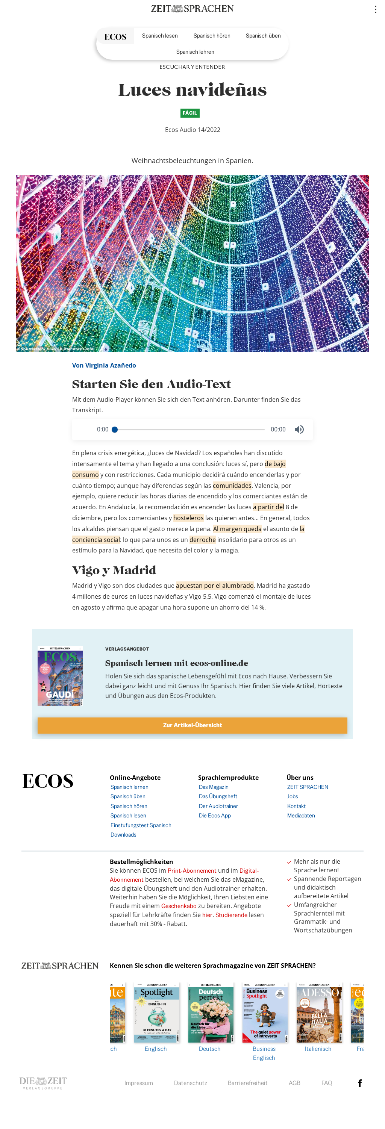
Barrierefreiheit (248, 1081)
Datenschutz (190, 1081)
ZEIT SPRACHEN (307, 786)
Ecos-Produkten (192, 696)
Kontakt (296, 806)
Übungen (131, 696)
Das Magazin (214, 786)
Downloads (123, 834)
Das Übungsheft (218, 796)
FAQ (326, 1081)
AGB (294, 1081)
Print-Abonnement (192, 871)
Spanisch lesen (160, 35)
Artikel (305, 686)
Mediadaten (301, 815)
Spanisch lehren (195, 51)
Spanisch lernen (130, 786)
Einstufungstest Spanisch (141, 825)
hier (207, 915)
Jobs (292, 796)
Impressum (138, 1081)
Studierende (231, 915)
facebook (360, 1081)
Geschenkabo (179, 906)
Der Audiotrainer (218, 806)
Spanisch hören (212, 35)
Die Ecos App (215, 815)
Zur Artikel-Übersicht (192, 725)
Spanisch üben (263, 35)
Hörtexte (330, 686)
